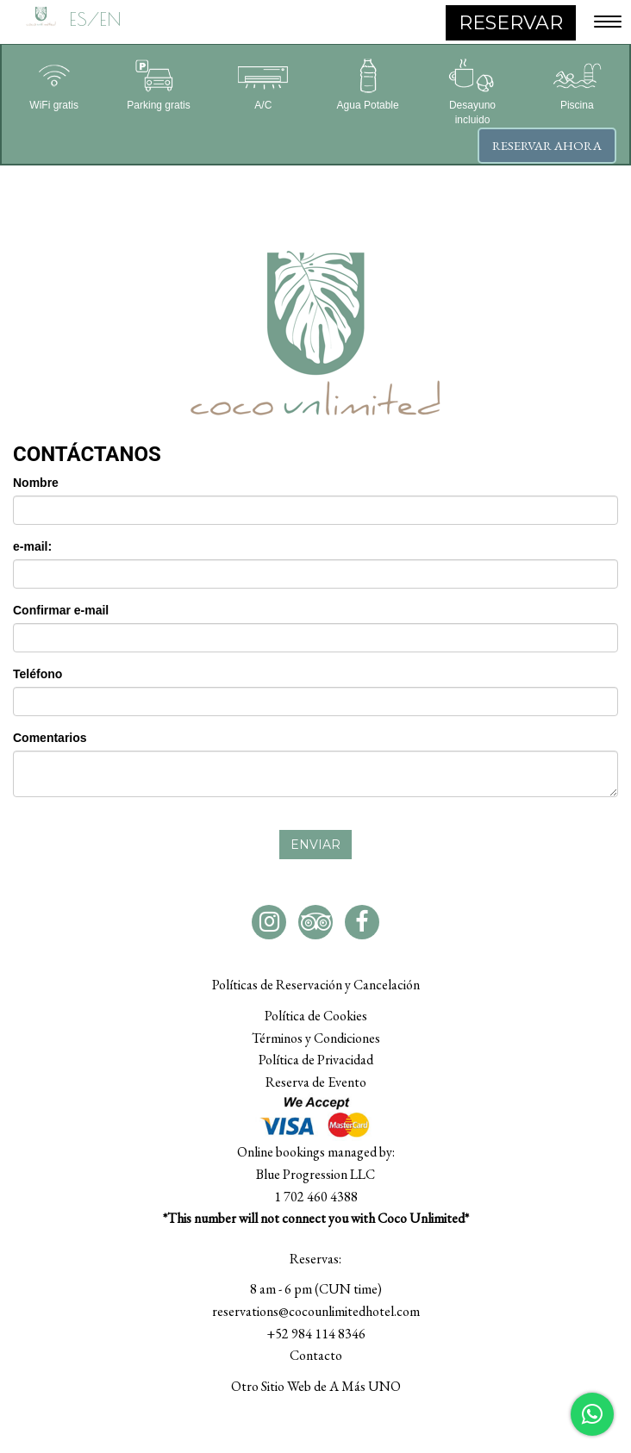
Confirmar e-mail (61, 610)
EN (110, 19)
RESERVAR (511, 22)
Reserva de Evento (316, 1082)
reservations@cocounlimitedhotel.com (316, 1311)
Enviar (315, 844)
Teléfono (37, 674)
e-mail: (32, 546)
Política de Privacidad (316, 1060)
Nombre (36, 483)
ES (78, 19)
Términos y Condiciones (316, 1038)
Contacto (316, 1355)
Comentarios (50, 738)
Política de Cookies (316, 1016)
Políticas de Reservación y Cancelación (316, 985)
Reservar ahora (547, 145)
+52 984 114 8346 (315, 1334)
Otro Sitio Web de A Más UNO (316, 1386)
